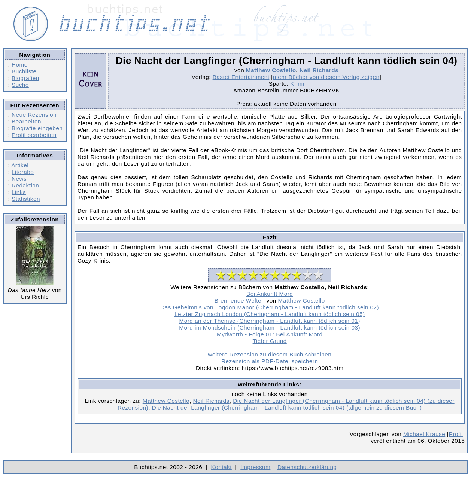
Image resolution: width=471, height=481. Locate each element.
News (19, 178)
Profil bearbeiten (34, 135)
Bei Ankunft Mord (269, 294)
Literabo (23, 172)
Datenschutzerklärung (307, 467)
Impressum (255, 467)
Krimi (297, 83)
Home (20, 64)
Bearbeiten (26, 121)
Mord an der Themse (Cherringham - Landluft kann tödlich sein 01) (269, 321)
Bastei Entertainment (241, 77)
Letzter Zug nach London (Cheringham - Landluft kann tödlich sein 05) (269, 314)
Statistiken (26, 199)
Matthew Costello (271, 70)
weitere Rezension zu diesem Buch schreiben (269, 354)
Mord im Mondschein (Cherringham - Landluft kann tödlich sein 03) (269, 327)
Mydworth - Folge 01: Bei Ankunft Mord (270, 334)
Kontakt (221, 467)
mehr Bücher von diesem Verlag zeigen (326, 77)
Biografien (25, 78)
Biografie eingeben (37, 128)
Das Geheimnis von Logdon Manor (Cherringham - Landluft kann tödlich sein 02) (269, 307)
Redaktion (25, 185)
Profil (456, 434)
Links (19, 192)
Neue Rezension (34, 114)
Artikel (19, 165)
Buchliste (24, 71)
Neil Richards (319, 70)
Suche (20, 85)
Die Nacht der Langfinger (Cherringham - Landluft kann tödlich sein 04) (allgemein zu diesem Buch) (287, 407)
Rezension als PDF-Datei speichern (269, 361)
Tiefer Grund (270, 341)
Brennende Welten (240, 300)
